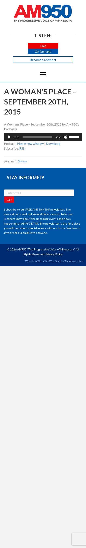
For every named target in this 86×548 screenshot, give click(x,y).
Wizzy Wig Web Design (49, 260)
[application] (43, 137)
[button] (43, 46)
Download (53, 143)
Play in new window (30, 143)
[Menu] (43, 74)
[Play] (9, 137)
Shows (22, 161)
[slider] (37, 137)
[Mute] (65, 137)
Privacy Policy (54, 254)
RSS (22, 148)
